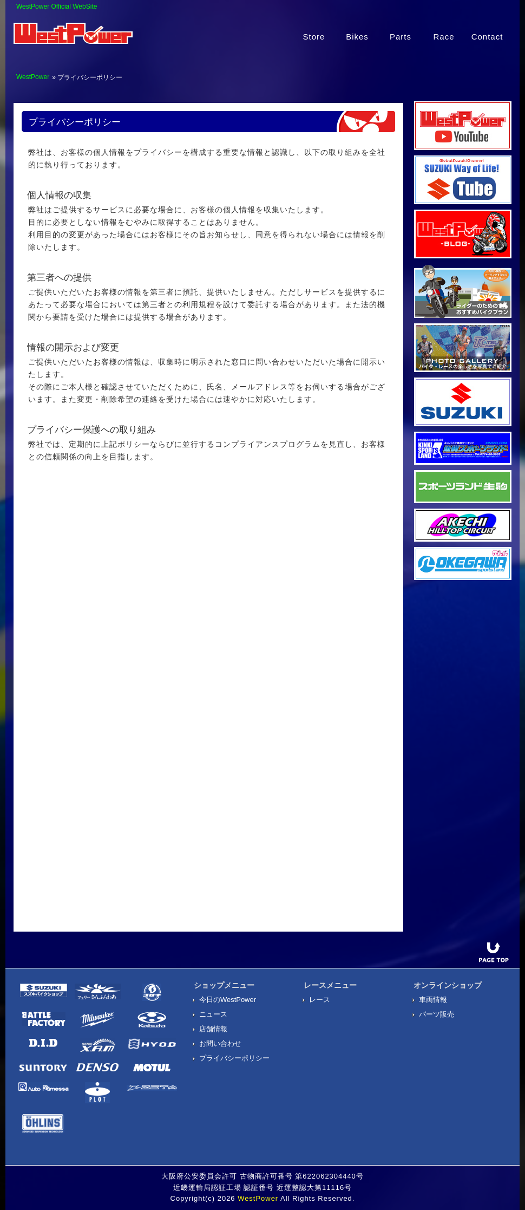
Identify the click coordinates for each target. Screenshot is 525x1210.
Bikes (357, 36)
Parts (400, 36)
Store (314, 36)
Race (443, 36)
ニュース (213, 1014)
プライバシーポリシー (234, 1058)
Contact (487, 36)
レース (319, 1000)
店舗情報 (213, 1029)
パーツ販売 (436, 1014)
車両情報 (433, 1000)
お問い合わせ (220, 1043)
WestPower (32, 77)
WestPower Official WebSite (56, 6)
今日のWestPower (227, 1000)
